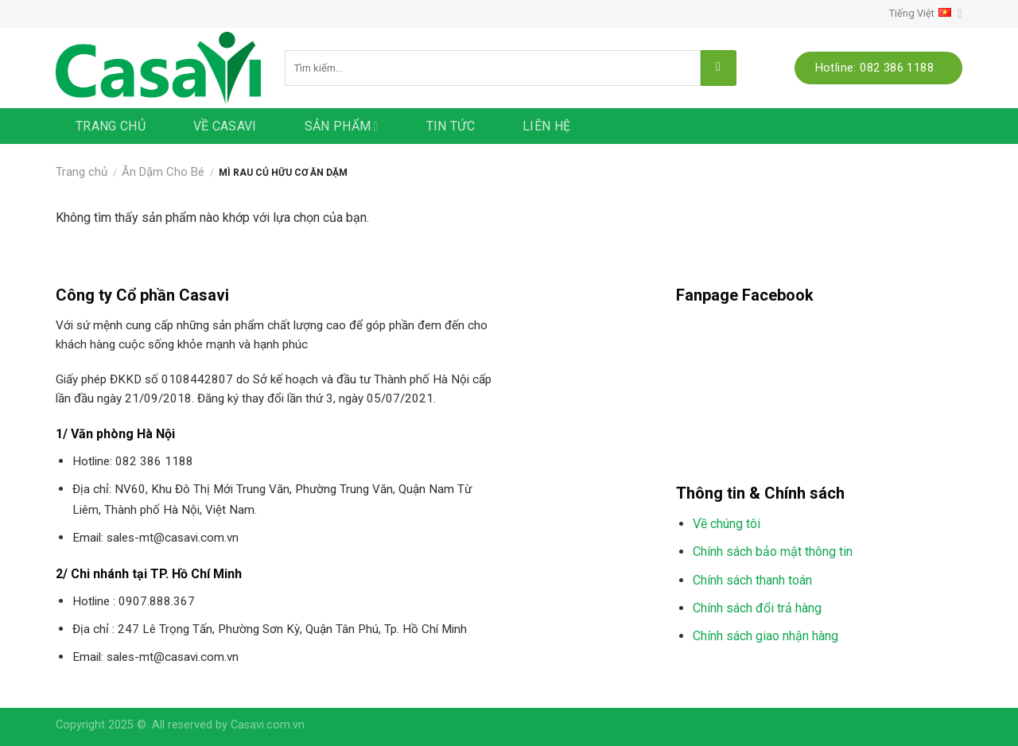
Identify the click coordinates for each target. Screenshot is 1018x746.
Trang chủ (111, 126)
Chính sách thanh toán (752, 580)
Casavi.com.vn (268, 725)
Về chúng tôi (726, 523)
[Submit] (718, 68)
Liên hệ (546, 126)
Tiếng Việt (925, 13)
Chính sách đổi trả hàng (757, 608)
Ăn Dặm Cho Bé (163, 172)
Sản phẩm (342, 126)
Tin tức (450, 126)
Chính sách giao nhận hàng (765, 635)
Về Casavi (225, 126)
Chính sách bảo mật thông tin (773, 551)
